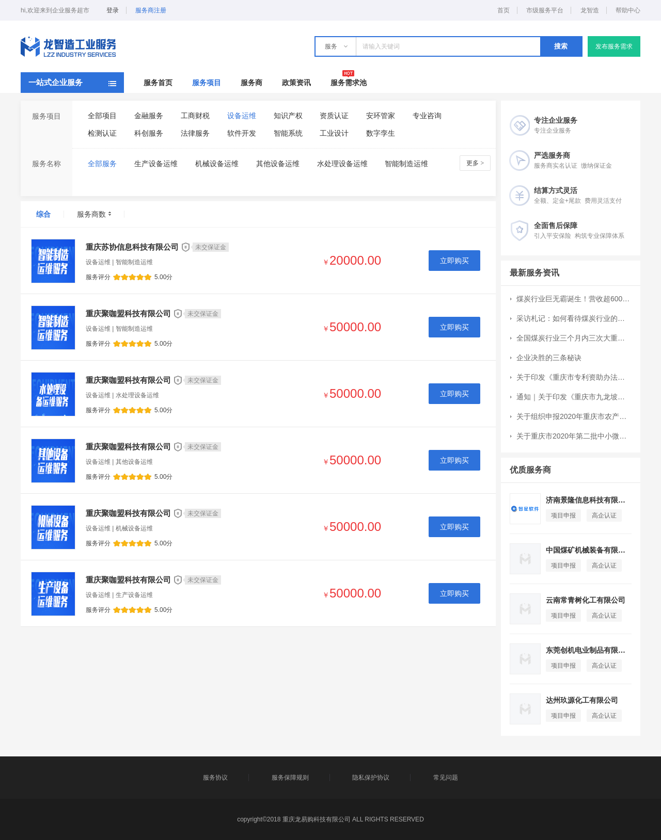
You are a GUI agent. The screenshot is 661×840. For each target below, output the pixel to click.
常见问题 (445, 777)
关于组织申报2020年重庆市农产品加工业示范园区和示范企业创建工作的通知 (573, 416)
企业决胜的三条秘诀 (548, 357)
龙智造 (589, 10)
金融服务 (148, 115)
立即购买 (454, 260)
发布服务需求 (614, 46)
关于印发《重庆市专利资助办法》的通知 (573, 377)
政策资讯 (296, 82)
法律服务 (195, 133)
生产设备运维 (156, 163)
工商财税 (195, 115)
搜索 (561, 46)
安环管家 (380, 115)
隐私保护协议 (370, 777)
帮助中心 (628, 10)
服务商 (251, 82)
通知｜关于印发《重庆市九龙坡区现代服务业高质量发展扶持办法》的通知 (573, 397)
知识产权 (288, 115)
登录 (112, 10)
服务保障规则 (290, 777)
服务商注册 (150, 10)
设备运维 (241, 115)
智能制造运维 (406, 163)
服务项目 (206, 82)
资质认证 (334, 115)
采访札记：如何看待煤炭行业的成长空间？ (573, 318)
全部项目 (102, 115)
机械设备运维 (217, 163)
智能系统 (288, 133)
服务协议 (215, 777)
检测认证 (102, 133)
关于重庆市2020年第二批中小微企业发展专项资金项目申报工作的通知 (573, 436)
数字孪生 (380, 133)
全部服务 (102, 163)
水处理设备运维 (342, 163)
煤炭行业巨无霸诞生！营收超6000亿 (573, 299)
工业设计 (334, 133)
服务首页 (158, 82)
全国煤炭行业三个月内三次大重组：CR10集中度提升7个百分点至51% (573, 338)
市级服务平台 (544, 10)
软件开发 (241, 133)
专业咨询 (427, 115)
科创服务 (148, 133)
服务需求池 (348, 82)
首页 (503, 10)
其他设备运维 (278, 163)
